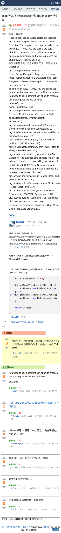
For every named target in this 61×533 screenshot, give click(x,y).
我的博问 (30, 9)
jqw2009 (14, 467)
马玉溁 (13, 509)
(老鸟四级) (36, 467)
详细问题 (55, 9)
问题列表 (6, 9)
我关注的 (18, 9)
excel (12, 215)
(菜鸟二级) (35, 488)
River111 (20, 222)
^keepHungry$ (17, 443)
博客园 (46, 527)
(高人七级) (38, 416)
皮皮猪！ (14, 488)
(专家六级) (36, 391)
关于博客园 (7, 527)
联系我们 (17, 527)
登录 (53, 3)
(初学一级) (32, 509)
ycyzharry (15, 416)
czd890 (14, 391)
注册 (58, 3)
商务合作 (27, 527)
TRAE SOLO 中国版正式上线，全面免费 (26, 322)
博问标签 (43, 9)
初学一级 (31, 222)
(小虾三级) (40, 443)
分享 (4, 326)
